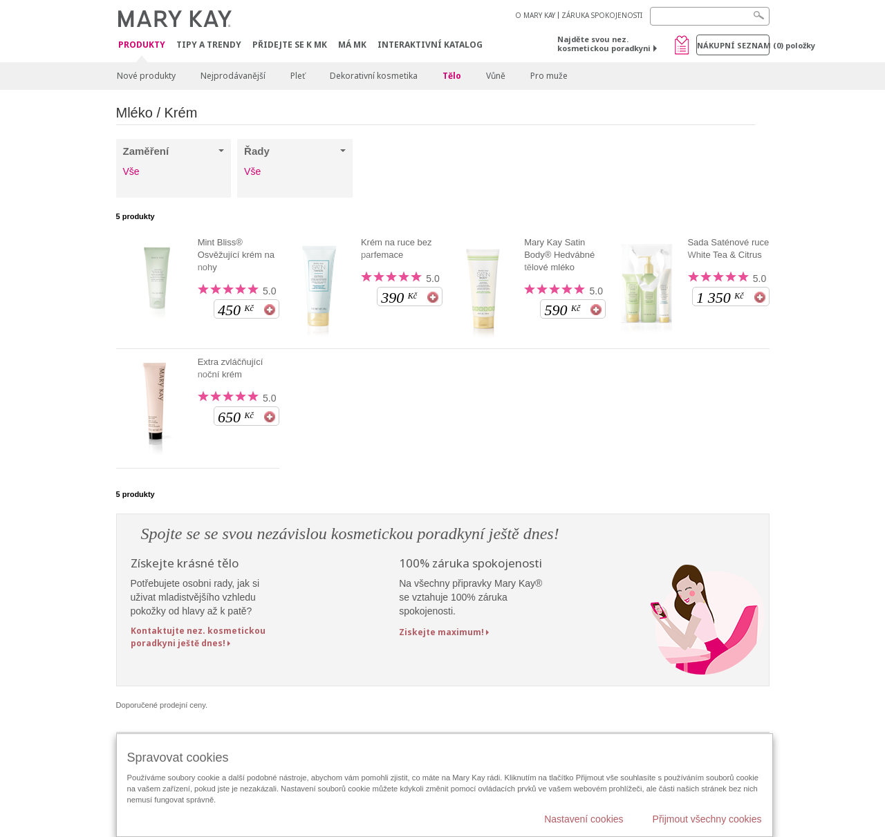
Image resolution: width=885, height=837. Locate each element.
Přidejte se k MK (289, 44)
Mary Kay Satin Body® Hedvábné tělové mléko (559, 254)
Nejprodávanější (233, 76)
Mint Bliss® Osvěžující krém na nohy (236, 254)
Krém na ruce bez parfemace (396, 248)
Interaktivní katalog (430, 44)
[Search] (710, 16)
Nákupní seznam (733, 45)
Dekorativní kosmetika (374, 76)
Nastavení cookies (583, 819)
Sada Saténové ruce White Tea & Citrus (728, 248)
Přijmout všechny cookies (707, 819)
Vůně (495, 76)
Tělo (451, 76)
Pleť (297, 76)
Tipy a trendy (208, 44)
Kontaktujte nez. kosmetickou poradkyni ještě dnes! (198, 636)
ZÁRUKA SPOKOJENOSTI (601, 15)
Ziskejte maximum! (441, 632)
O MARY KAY (535, 15)
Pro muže (549, 76)
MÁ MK (352, 44)
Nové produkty (146, 76)
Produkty (141, 45)
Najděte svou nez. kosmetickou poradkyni (604, 44)
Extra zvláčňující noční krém (230, 368)
